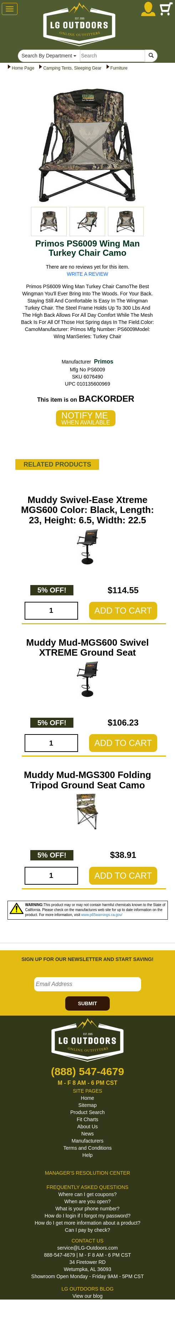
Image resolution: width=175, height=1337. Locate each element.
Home (87, 1098)
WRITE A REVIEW (87, 274)
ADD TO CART (123, 610)
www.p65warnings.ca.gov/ (102, 915)
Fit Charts (87, 1119)
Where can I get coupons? (87, 1194)
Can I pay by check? (87, 1230)
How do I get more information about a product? (87, 1223)
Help (87, 1155)
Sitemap (87, 1105)
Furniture (119, 68)
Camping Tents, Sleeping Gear (72, 68)
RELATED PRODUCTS (57, 464)
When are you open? (88, 1201)
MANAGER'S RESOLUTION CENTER (87, 1173)
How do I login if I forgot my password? (87, 1216)
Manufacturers (87, 1141)
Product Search (87, 1112)
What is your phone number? (88, 1208)
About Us (87, 1126)
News (87, 1134)
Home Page (23, 68)
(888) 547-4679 (87, 1071)
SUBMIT (87, 1003)
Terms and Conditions (87, 1148)
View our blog (87, 1296)
